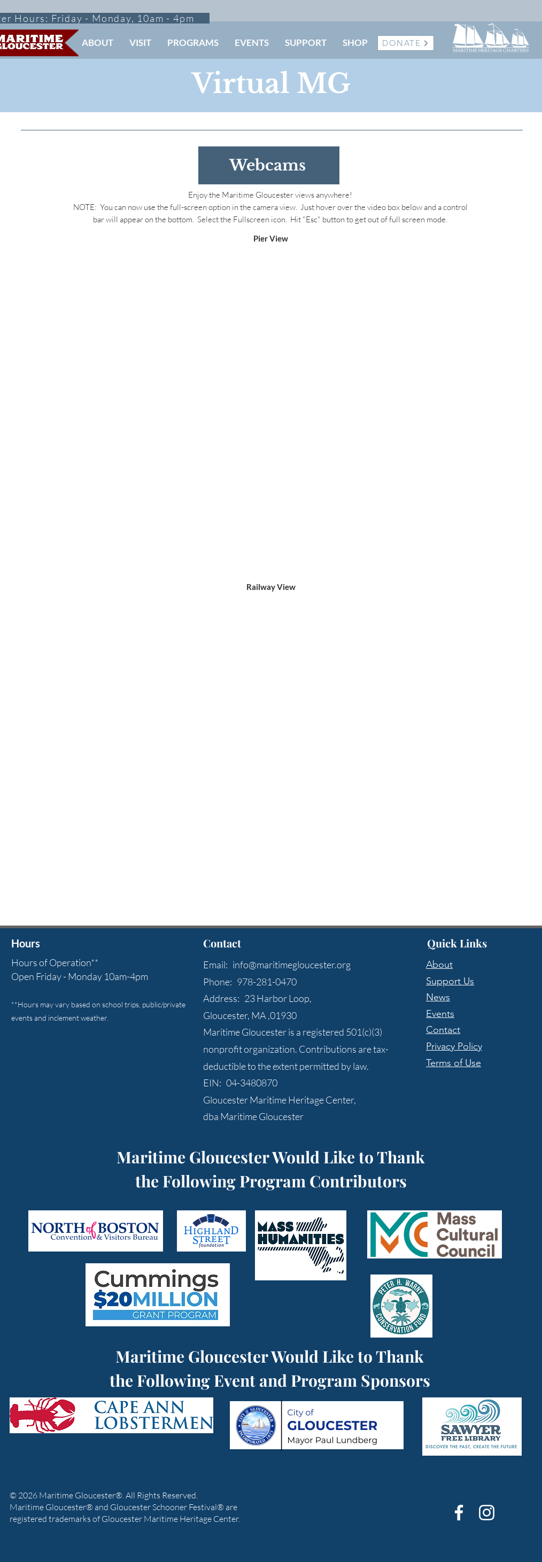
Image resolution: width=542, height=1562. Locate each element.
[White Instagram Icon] (486, 1512)
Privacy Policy (454, 1046)
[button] (97, 43)
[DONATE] (405, 43)
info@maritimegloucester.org (292, 964)
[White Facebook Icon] (458, 1512)
